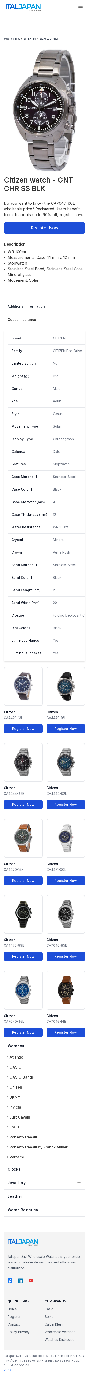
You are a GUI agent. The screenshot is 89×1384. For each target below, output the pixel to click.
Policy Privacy (19, 1332)
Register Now (44, 227)
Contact (14, 1324)
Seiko (49, 1317)
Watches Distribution (60, 1339)
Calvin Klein (54, 1324)
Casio (49, 1309)
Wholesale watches (60, 1332)
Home (12, 1309)
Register (14, 1317)
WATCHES (12, 39)
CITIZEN (29, 39)
